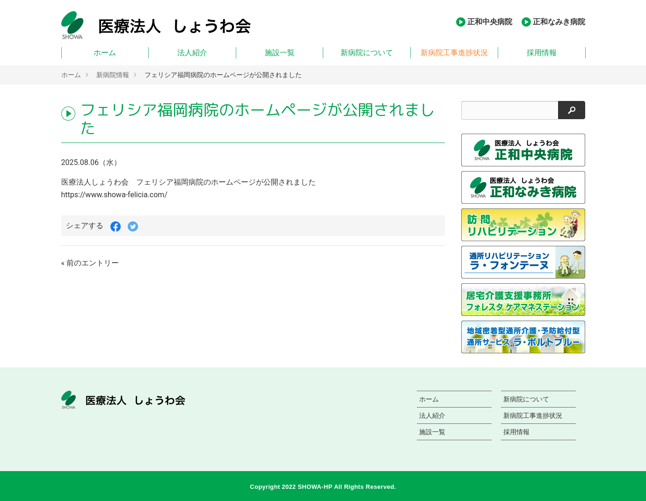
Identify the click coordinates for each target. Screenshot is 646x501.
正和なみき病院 (559, 21)
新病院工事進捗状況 (454, 52)
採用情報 (542, 52)
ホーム (105, 52)
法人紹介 (192, 52)
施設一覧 (280, 52)
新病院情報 (112, 75)
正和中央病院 (489, 21)
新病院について (367, 52)
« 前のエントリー (90, 262)
